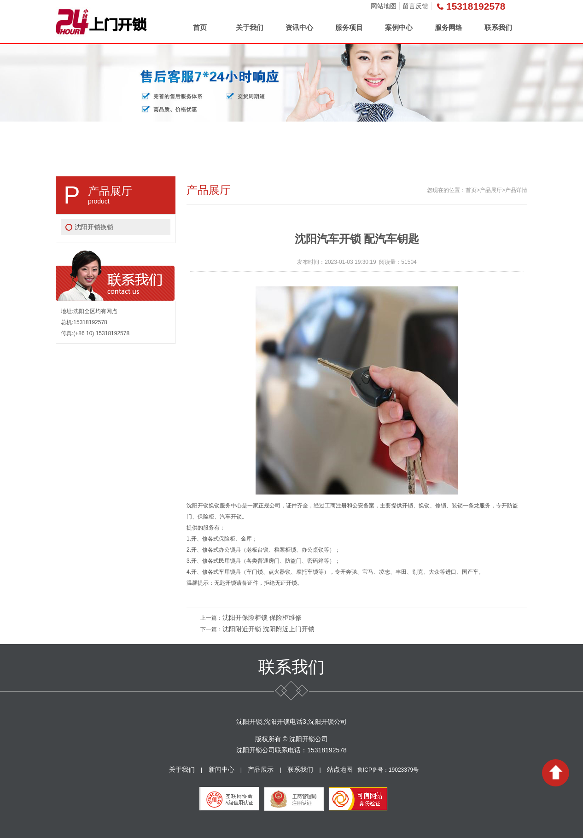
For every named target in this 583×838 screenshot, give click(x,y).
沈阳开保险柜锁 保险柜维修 (262, 617)
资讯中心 (299, 27)
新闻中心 (221, 769)
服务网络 (448, 27)
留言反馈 (415, 6)
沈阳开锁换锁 (94, 227)
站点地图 (340, 769)
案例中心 (399, 27)
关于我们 (249, 27)
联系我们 (498, 27)
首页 (200, 27)
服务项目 (349, 27)
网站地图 (383, 6)
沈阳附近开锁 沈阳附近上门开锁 (268, 629)
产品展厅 (491, 190)
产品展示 (261, 769)
